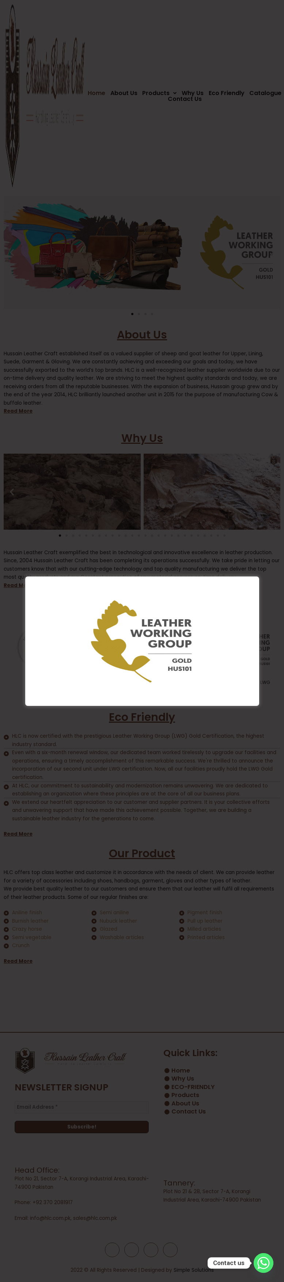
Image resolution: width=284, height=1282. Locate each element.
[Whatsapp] (263, 1263)
